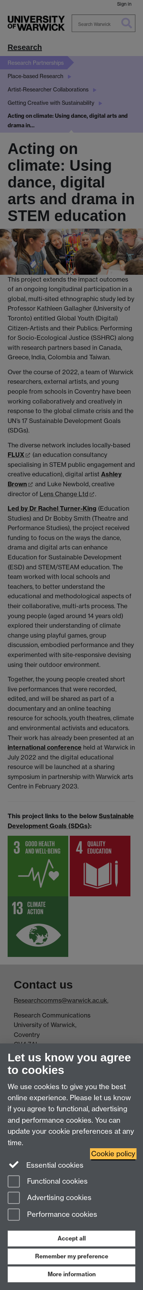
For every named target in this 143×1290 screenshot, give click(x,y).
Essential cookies (46, 1165)
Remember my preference (71, 1256)
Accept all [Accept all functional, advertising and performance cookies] (72, 1238)
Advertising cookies (50, 1198)
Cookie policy (113, 1153)
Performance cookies (52, 1215)
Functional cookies (48, 1182)
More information (72, 1274)
